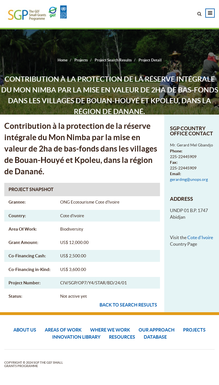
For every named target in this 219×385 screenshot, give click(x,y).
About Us (24, 329)
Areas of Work (63, 329)
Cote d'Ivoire (200, 237)
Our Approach (157, 329)
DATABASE (155, 337)
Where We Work (110, 329)
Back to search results (128, 304)
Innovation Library (76, 337)
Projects (194, 329)
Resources (122, 337)
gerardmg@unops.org (189, 179)
